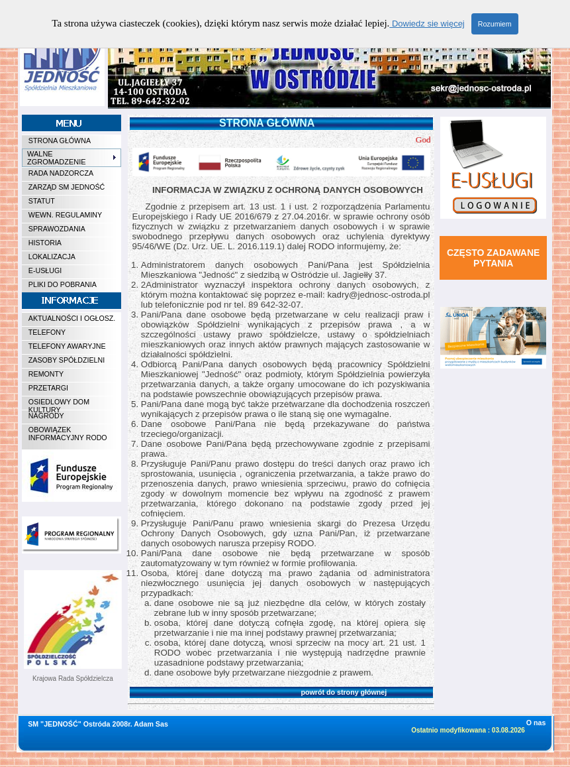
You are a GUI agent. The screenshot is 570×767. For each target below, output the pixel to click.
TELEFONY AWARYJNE (67, 346)
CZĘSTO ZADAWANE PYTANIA (493, 257)
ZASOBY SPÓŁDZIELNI (66, 360)
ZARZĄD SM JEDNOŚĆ (66, 187)
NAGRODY (46, 416)
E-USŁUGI (45, 270)
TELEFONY (47, 332)
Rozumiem (495, 24)
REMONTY (46, 374)
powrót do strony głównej (262, 692)
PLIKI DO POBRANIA (62, 284)
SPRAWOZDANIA (56, 229)
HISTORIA (45, 243)
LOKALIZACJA (51, 257)
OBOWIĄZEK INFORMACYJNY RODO (67, 434)
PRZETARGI (48, 388)
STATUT (41, 201)
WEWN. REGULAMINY (65, 215)
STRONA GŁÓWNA (59, 141)
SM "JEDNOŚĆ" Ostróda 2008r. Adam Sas (98, 724)
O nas (536, 723)
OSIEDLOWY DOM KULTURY (58, 404)
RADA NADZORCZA (60, 173)
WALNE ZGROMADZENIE (72, 158)
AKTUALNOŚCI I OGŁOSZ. (71, 318)
